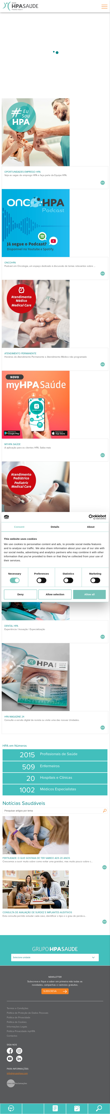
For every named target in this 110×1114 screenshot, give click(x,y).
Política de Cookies (17, 1022)
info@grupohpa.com (17, 1073)
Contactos (12, 1035)
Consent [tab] (19, 526)
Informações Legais (17, 1026)
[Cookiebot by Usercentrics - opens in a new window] (91, 517)
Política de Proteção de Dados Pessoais (27, 1012)
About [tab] (91, 526)
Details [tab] (55, 526)
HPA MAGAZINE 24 (14, 716)
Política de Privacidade (18, 1017)
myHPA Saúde (12, 444)
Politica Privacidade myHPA (21, 1031)
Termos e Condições (17, 1008)
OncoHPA (10, 262)
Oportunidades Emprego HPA (22, 171)
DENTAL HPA (11, 625)
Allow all (89, 594)
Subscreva (50, 991)
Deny (20, 594)
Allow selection (55, 594)
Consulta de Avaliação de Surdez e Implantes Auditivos (37, 912)
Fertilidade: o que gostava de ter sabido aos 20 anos (36, 858)
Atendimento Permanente (20, 353)
